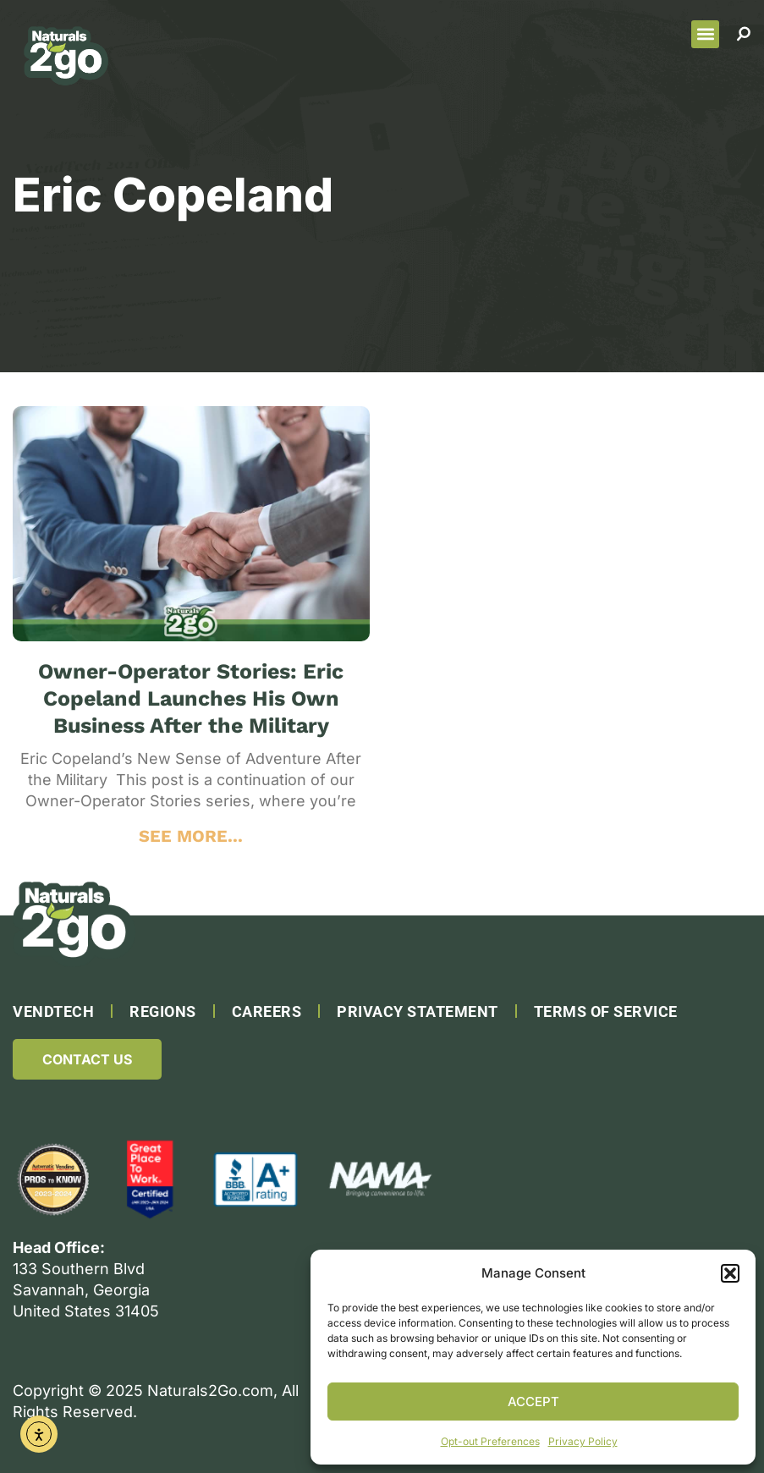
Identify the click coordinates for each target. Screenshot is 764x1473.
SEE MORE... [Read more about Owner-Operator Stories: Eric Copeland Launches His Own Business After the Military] (191, 836)
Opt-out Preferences (490, 1441)
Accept (533, 1401)
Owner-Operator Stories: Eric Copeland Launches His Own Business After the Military (191, 698)
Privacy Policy (583, 1441)
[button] (730, 1273)
